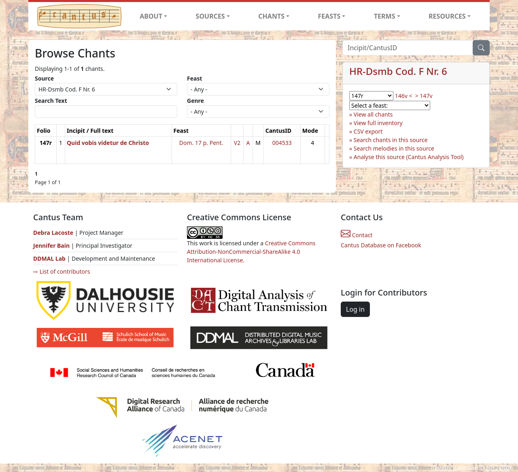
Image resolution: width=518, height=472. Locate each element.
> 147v (424, 96)
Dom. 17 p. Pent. (201, 143)
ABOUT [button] (151, 16)
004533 (282, 143)
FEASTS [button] (329, 16)
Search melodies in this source (394, 148)
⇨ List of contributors (61, 271)
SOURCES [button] (210, 16)
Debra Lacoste (53, 232)
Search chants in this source (391, 140)
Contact (356, 235)
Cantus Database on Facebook (381, 245)
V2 (237, 143)
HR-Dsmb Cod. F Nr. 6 (398, 71)
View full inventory (378, 123)
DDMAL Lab (49, 258)
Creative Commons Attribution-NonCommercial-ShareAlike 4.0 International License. (251, 251)
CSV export (368, 131)
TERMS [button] (384, 16)
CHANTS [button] (271, 16)
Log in (355, 309)
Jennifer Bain (52, 245)
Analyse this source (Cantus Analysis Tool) (409, 157)
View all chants (373, 114)
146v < (403, 96)
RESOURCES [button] (447, 16)
